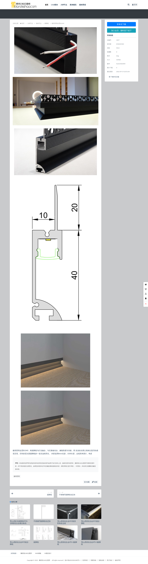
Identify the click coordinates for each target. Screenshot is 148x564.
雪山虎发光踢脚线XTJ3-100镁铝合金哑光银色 (19, 522)
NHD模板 (38, 553)
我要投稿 (93, 560)
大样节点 (30, 23)
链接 (94, 482)
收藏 (87, 482)
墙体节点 (39, 23)
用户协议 (109, 560)
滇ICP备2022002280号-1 (72, 560)
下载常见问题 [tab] (114, 77)
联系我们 (85, 560)
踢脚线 (47, 23)
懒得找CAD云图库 (26, 553)
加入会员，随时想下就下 (121, 30)
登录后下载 (121, 24)
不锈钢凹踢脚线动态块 (42, 521)
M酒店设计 (48, 553)
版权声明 (117, 560)
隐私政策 (101, 560)
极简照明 (17, 476)
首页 (23, 23)
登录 (134, 5)
